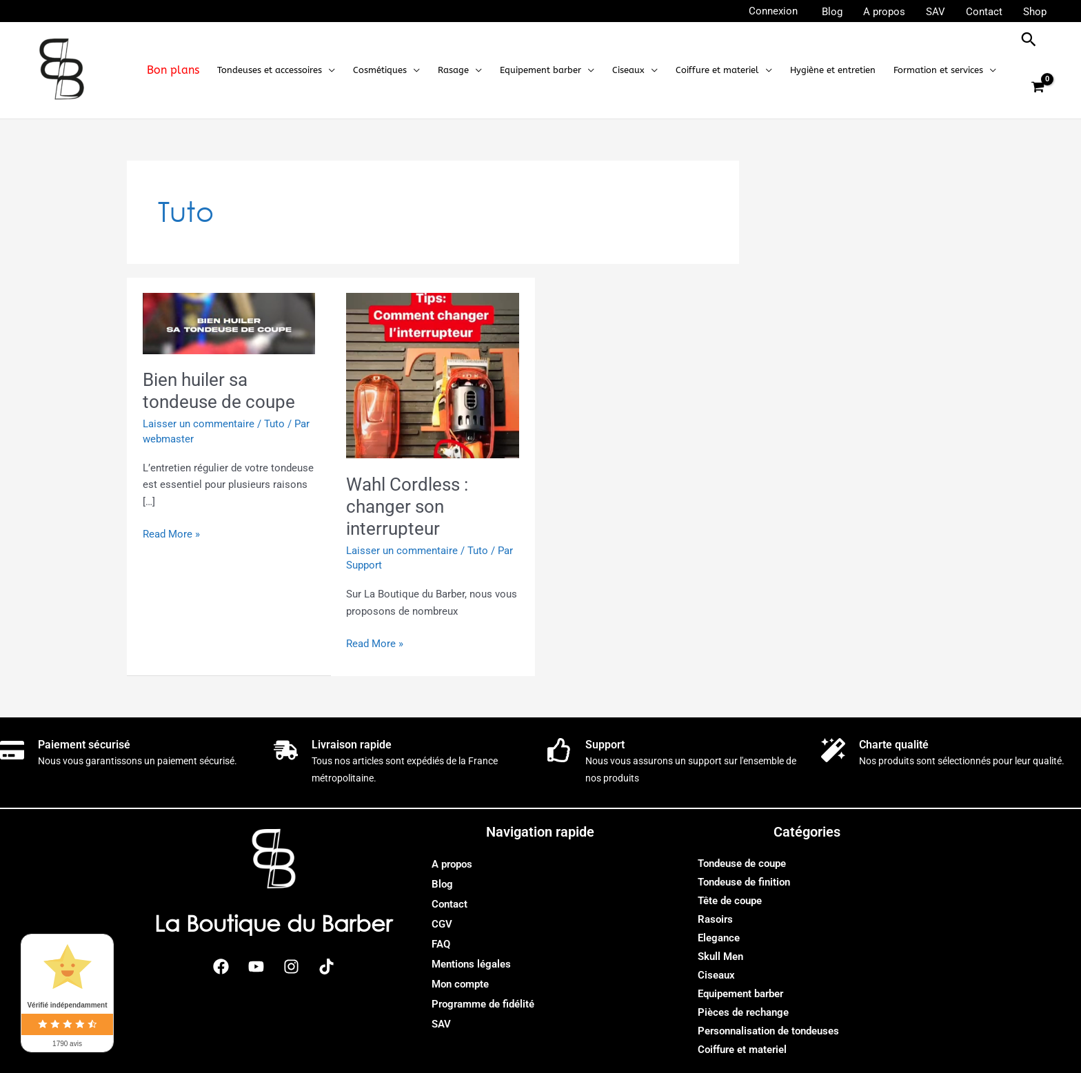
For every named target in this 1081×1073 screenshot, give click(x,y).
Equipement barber (740, 994)
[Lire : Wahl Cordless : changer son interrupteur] (432, 375)
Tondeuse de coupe (742, 863)
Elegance (719, 938)
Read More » (171, 533)
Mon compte (460, 984)
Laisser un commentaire (198, 424)
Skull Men (720, 956)
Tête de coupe (730, 901)
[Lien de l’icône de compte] (773, 11)
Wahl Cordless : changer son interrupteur (407, 506)
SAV (441, 1024)
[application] (328, 70)
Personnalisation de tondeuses (768, 1031)
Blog (442, 884)
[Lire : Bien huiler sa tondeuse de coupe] (229, 322)
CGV (442, 924)
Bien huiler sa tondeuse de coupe (219, 390)
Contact (449, 904)
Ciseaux (716, 975)
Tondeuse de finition (744, 882)
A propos (452, 864)
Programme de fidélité (483, 1004)
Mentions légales (471, 964)
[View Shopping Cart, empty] (1037, 87)
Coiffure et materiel (742, 1049)
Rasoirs (715, 919)
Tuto (274, 424)
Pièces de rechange (743, 1012)
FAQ (441, 944)
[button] (276, 70)
